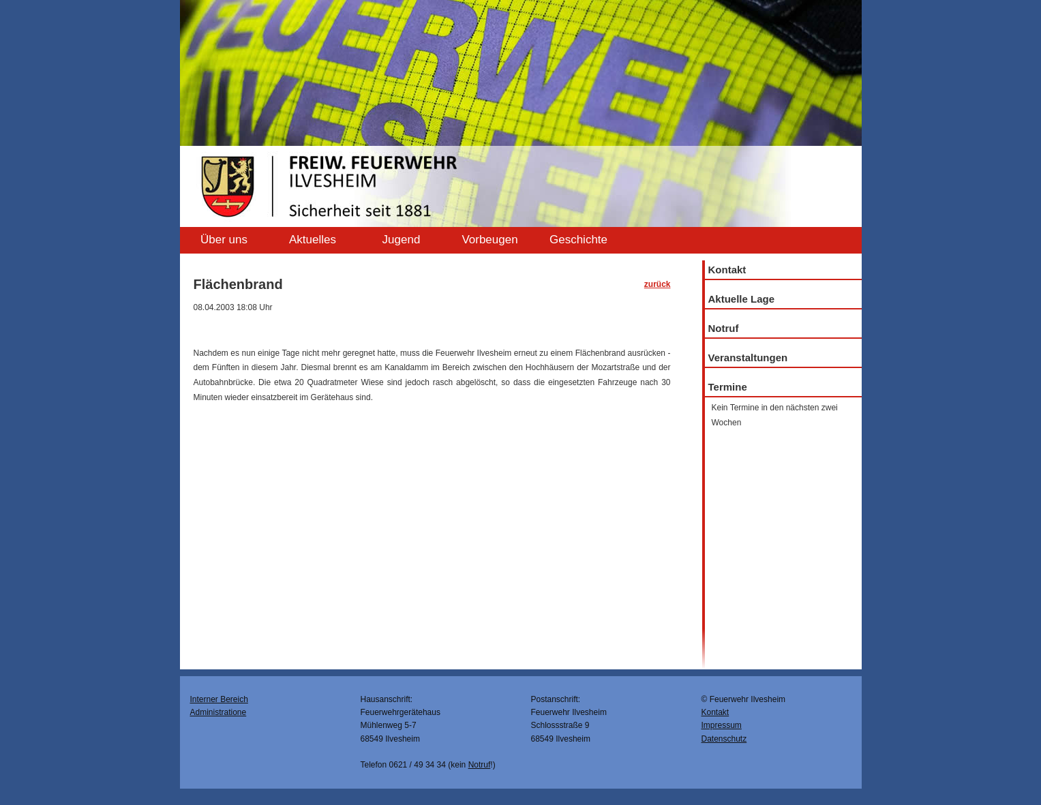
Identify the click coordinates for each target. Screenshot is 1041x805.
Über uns (223, 239)
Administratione (218, 712)
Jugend (401, 239)
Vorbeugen (489, 239)
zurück (657, 284)
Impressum (721, 725)
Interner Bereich (219, 699)
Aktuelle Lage (741, 299)
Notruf (723, 328)
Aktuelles (312, 239)
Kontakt (727, 269)
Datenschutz (724, 739)
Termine (727, 387)
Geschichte (578, 239)
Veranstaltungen (748, 357)
